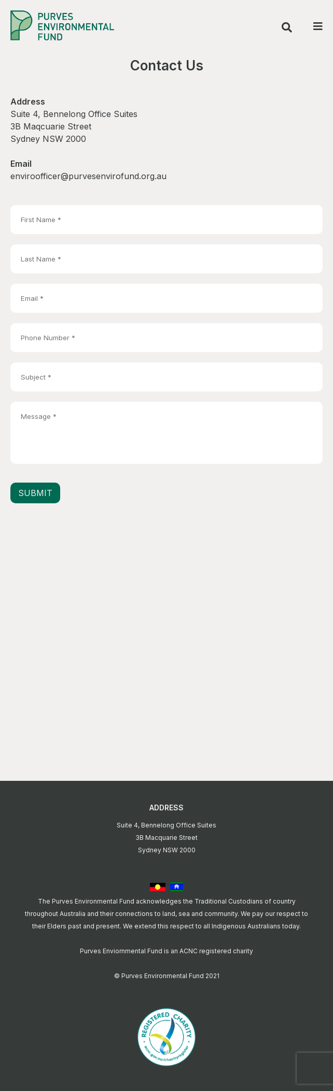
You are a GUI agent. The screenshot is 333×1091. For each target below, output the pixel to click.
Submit (35, 493)
